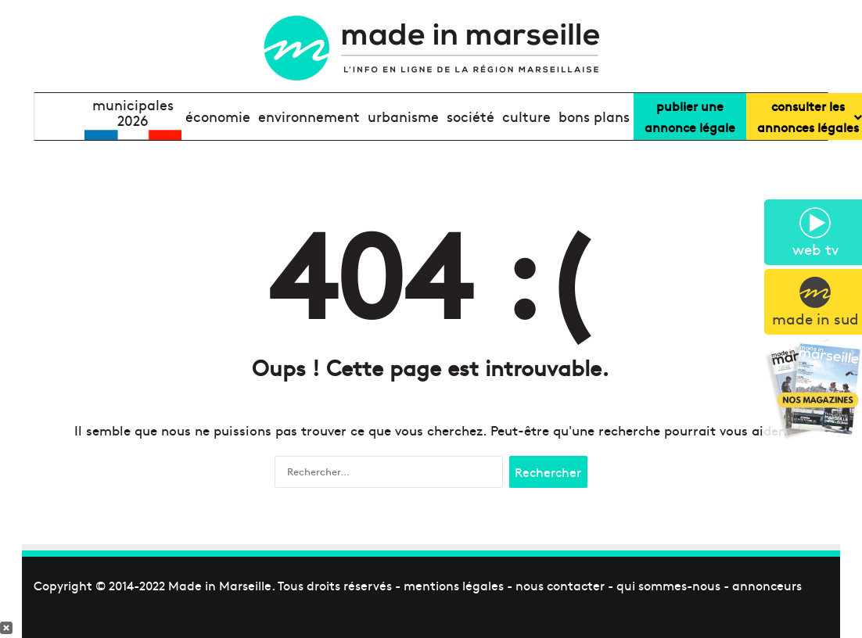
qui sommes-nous (668, 584)
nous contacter (560, 584)
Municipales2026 (133, 112)
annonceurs (767, 584)
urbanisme (403, 116)
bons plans (594, 116)
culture (526, 116)
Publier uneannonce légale (690, 116)
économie (217, 116)
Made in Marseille (219, 584)
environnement (309, 116)
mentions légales (454, 584)
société (470, 116)
